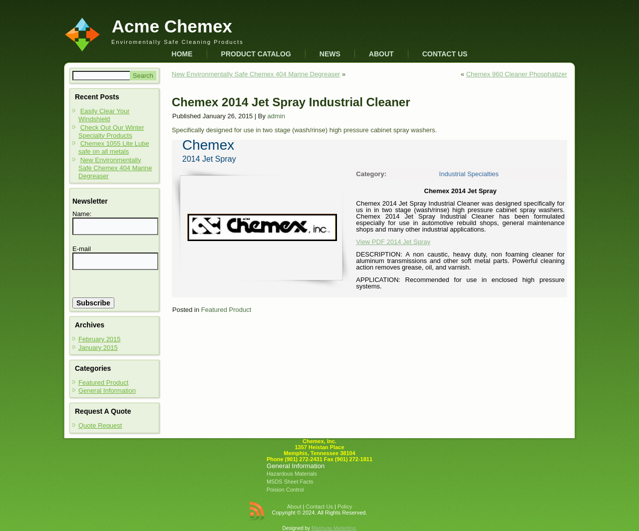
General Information (107, 390)
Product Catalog (256, 54)
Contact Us (445, 54)
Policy (344, 507)
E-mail (81, 249)
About (381, 54)
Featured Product (103, 382)
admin (276, 116)
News (330, 54)
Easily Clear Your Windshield (104, 115)
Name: (81, 214)
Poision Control (285, 490)
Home (182, 54)
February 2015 (99, 339)
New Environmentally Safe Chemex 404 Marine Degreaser (115, 168)
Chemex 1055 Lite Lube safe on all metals (113, 147)
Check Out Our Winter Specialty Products (111, 131)
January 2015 (98, 347)
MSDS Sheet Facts (290, 482)
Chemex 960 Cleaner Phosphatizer (516, 74)
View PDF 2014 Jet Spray (393, 242)
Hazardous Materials (292, 474)
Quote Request (100, 425)
